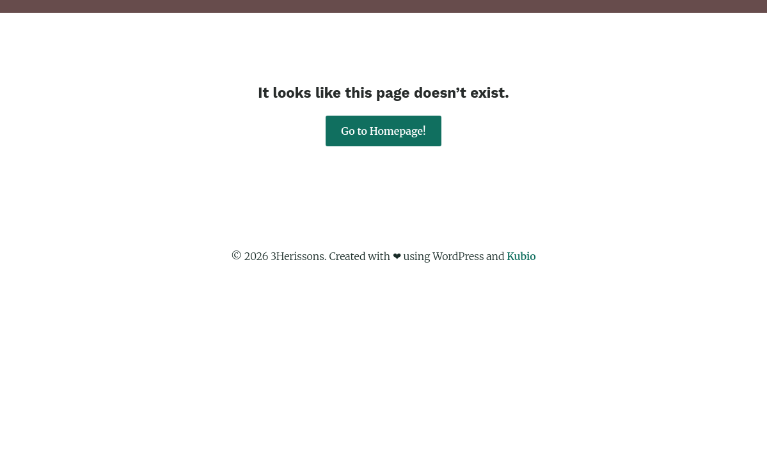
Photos (583, 48)
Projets (463, 48)
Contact (642, 48)
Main (341, 48)
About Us (399, 48)
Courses (522, 48)
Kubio (521, 256)
